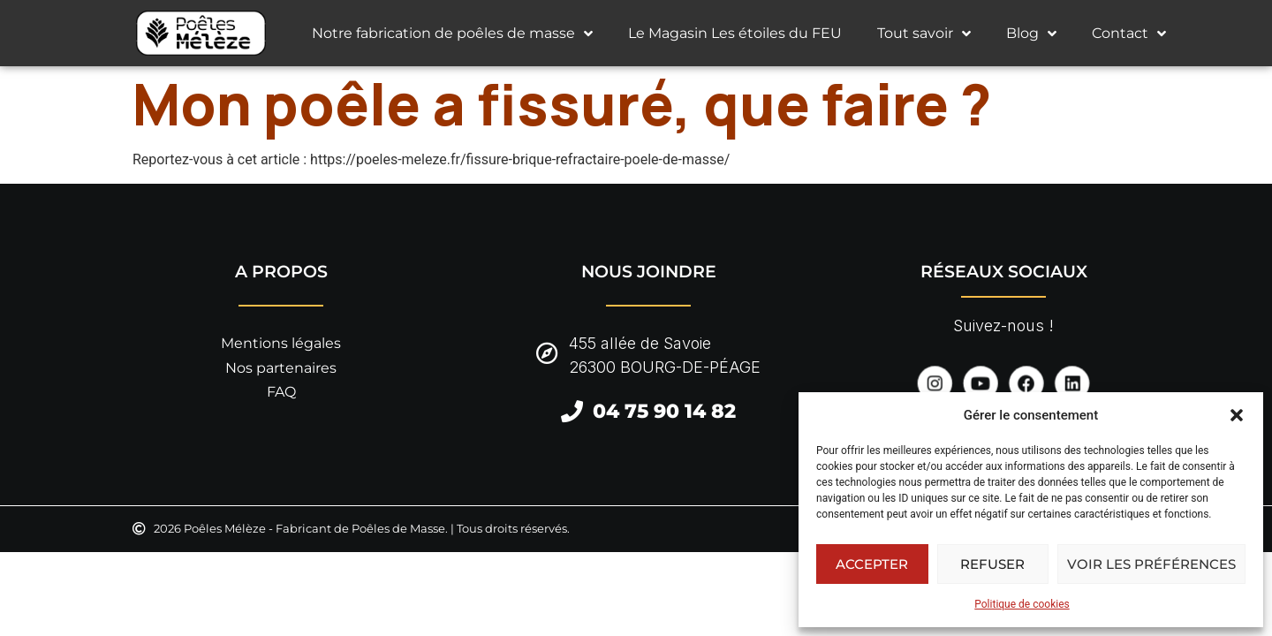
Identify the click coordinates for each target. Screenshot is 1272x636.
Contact (1129, 33)
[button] (1237, 415)
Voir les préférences (1151, 564)
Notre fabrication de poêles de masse (452, 33)
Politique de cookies (1021, 604)
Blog (1031, 33)
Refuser (992, 564)
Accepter (872, 564)
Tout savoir (924, 33)
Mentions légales (281, 343)
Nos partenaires (281, 368)
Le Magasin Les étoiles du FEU (735, 33)
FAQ (281, 391)
